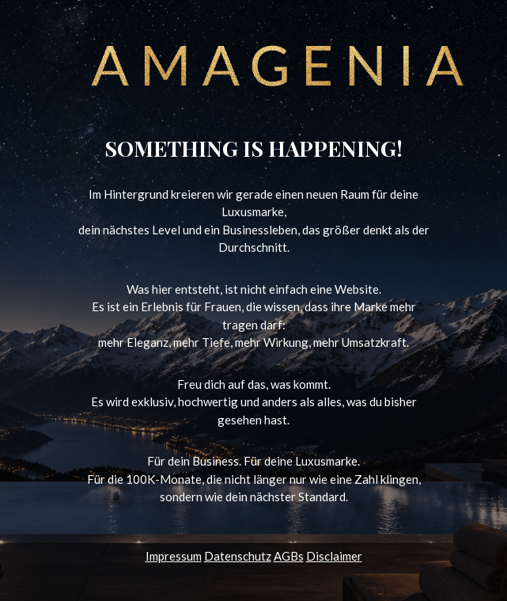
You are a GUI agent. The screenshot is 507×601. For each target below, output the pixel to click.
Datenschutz (237, 556)
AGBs (289, 556)
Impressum (174, 556)
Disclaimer (334, 556)
